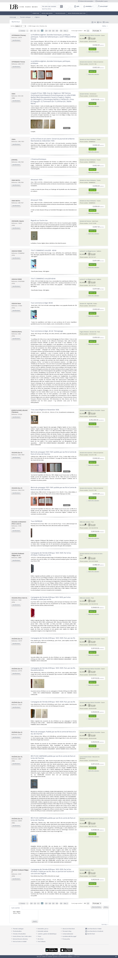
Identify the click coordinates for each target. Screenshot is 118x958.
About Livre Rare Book (69, 928)
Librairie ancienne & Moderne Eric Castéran (92, 818)
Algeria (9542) (15, 22)
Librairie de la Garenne (86, 62)
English (44, 955)
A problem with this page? (68, 936)
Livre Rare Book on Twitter (93, 929)
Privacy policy (65, 939)
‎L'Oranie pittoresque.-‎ (39, 159)
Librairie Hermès (84, 94)
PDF (94, 22)
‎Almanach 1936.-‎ (37, 200)
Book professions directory (77, 13)
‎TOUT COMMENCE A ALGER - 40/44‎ (43, 250)
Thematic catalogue (25, 17)
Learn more (76, 956)
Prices (39, 936)
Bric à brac (40, 939)
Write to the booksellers (85, 1)
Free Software (42, 941)
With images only (33, 26)
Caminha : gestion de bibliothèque (47, 934)
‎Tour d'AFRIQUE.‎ (37, 521)
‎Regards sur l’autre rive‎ (39, 220)
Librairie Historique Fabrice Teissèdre (90, 35)
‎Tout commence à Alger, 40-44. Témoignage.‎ (47, 331)
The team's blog (65, 931)
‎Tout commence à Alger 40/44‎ (42, 303)
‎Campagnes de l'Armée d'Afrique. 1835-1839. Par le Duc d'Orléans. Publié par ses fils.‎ (51, 554)
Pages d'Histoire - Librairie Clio (88, 332)
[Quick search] (51, 6)
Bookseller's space (102, 1)
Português (56, 955)
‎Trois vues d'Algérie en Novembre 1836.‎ (45, 410)
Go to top (105, 924)
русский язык (65, 955)
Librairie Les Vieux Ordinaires (88, 139)
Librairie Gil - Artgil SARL (86, 303)
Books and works (47, 13)
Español (72, 955)
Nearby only (43, 26)
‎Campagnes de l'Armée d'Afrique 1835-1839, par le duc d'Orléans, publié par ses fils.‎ (51, 598)
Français (50, 955)
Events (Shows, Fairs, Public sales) (21, 936)
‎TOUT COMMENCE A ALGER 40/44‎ (43, 279)
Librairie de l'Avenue (85, 221)
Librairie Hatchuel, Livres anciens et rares (91, 553)
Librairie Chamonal (85, 870)
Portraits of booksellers (19, 934)
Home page (36, 13)
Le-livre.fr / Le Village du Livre (88, 251)
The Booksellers (60, 13)
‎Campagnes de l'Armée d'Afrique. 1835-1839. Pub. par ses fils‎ (53, 638)
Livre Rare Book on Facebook (94, 931)
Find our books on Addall (18, 941)
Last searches (15, 908)
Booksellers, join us (42, 929)
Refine (105, 26)
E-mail (106, 22)
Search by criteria (46, 9)
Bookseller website (42, 931)
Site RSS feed (90, 934)
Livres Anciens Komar (86, 757)
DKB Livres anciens (85, 522)
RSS (99, 22)
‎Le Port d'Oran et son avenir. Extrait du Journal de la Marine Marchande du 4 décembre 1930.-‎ (52, 140)
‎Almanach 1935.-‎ (37, 180)
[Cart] (76, 6)
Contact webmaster (66, 934)
